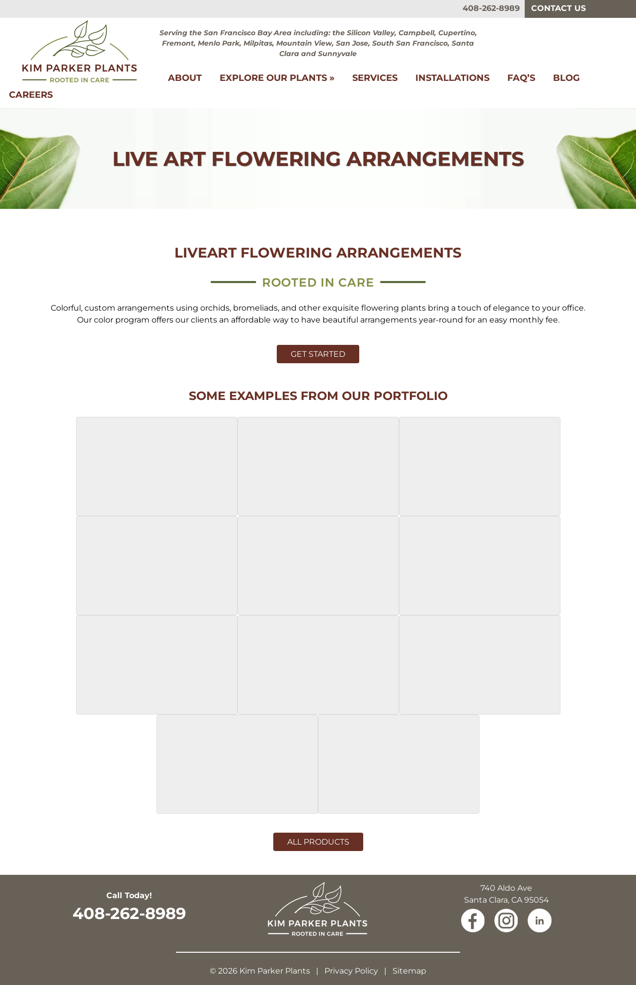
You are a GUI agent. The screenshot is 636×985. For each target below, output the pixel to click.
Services (375, 77)
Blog (566, 77)
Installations (452, 77)
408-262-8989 (491, 8)
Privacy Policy (351, 971)
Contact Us (558, 8)
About (185, 77)
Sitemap (409, 971)
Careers (31, 94)
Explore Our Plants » (277, 77)
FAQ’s (521, 77)
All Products (318, 842)
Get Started (318, 354)
